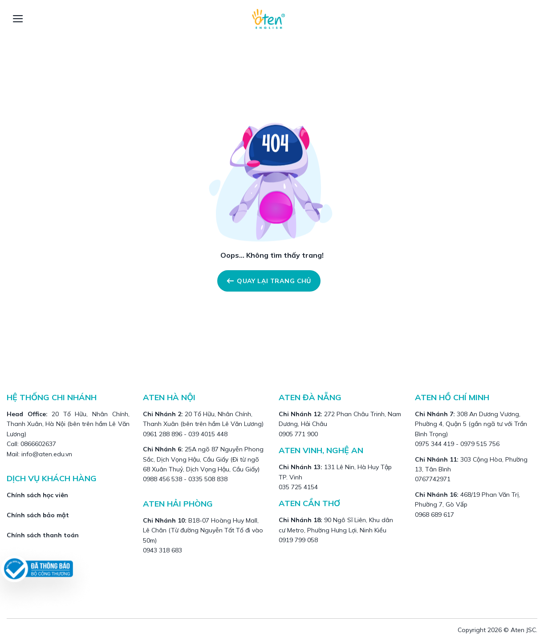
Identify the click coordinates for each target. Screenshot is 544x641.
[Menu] (18, 18)
